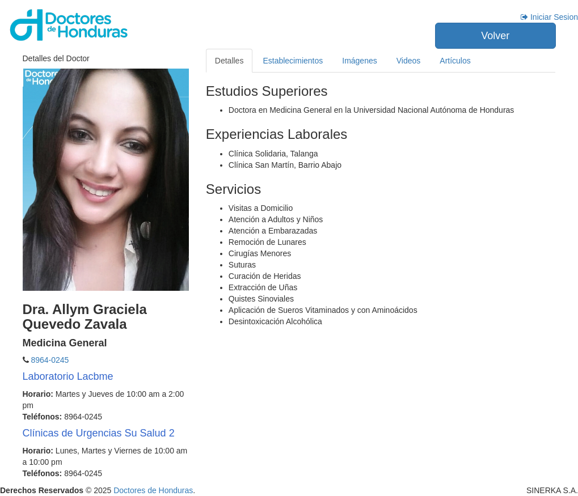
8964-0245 (49, 359)
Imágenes (359, 60)
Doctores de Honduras (153, 490)
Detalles (229, 60)
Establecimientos (293, 60)
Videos (408, 60)
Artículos (455, 60)
